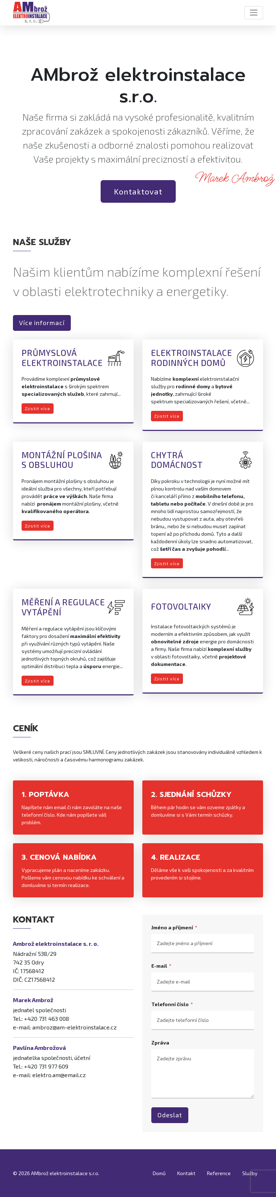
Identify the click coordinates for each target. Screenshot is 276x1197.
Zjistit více (37, 408)
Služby (249, 1173)
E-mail (159, 966)
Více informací (42, 323)
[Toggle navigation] (253, 12)
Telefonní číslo (170, 1004)
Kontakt (186, 1173)
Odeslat (169, 1115)
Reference (219, 1173)
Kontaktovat (138, 191)
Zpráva (160, 1042)
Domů (159, 1173)
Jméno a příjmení (172, 927)
